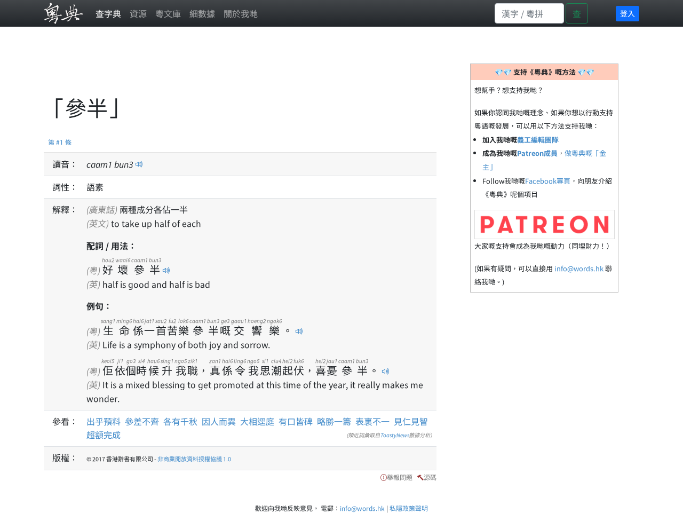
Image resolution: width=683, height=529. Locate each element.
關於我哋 (241, 13)
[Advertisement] (238, 67)
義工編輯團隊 (538, 140)
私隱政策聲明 (409, 507)
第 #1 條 (60, 141)
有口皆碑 (296, 421)
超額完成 (103, 434)
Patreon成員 (537, 153)
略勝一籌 (334, 421)
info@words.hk (578, 268)
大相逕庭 (257, 421)
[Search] (529, 13)
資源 (138, 13)
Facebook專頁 (547, 181)
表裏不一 (372, 421)
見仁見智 (411, 421)
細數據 (202, 13)
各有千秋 (180, 421)
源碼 (430, 476)
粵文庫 (168, 13)
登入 (627, 13)
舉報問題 (399, 476)
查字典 (108, 13)
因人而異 (219, 421)
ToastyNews (394, 435)
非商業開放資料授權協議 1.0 (194, 458)
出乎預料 (103, 421)
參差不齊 (142, 421)
